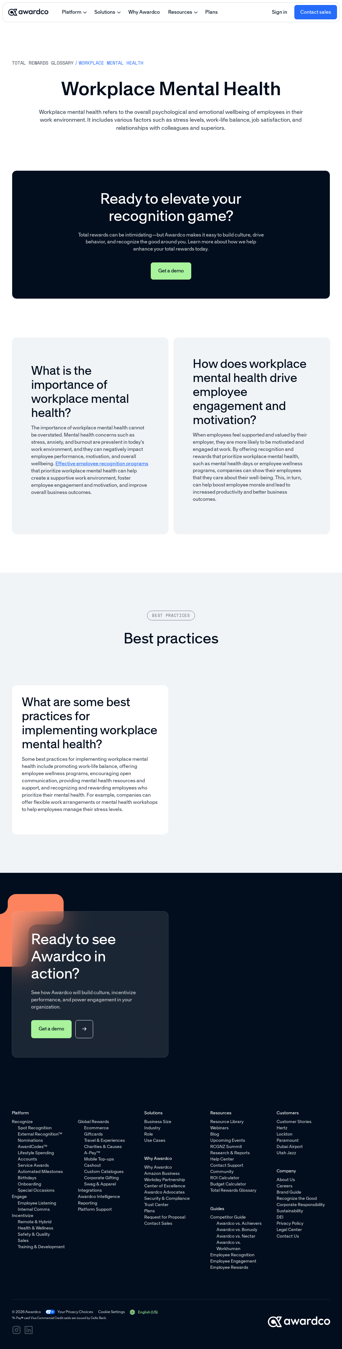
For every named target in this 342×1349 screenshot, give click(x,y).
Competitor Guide (228, 1217)
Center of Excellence (164, 1186)
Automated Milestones (40, 1171)
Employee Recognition (233, 1255)
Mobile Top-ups (99, 1159)
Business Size (157, 1121)
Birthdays (27, 1177)
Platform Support (95, 1209)
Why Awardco (144, 12)
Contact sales (315, 12)
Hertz (282, 1128)
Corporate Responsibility (301, 1204)
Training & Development (41, 1246)
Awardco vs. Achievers (239, 1223)
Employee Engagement (234, 1261)
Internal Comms (34, 1209)
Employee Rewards (230, 1267)
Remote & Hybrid (34, 1221)
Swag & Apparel (100, 1184)
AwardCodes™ (32, 1146)
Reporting (87, 1202)
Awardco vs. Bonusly (236, 1229)
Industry (152, 1128)
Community (222, 1171)
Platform (71, 12)
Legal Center (289, 1229)
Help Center (222, 1159)
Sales (23, 1240)
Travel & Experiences (104, 1140)
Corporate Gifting (101, 1177)
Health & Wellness (35, 1228)
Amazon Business (162, 1173)
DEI (280, 1217)
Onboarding (29, 1184)
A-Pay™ (92, 1153)
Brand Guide (289, 1192)
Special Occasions (36, 1190)
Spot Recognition (35, 1128)
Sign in (279, 12)
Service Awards (33, 1165)
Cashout (92, 1165)
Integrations (90, 1190)
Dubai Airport (290, 1146)
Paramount (288, 1140)
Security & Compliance (167, 1198)
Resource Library (227, 1121)
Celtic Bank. (99, 1318)
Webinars (220, 1128)
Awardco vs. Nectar (235, 1236)
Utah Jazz (286, 1153)
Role (148, 1134)
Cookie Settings (111, 1311)
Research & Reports (230, 1153)
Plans (211, 12)
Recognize (22, 1121)
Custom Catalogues (104, 1171)
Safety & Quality (34, 1234)
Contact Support (227, 1165)
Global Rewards (93, 1121)
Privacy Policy (290, 1223)
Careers (284, 1186)
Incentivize (22, 1215)
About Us (286, 1179)
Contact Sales (158, 1223)
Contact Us (288, 1236)
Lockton (284, 1134)
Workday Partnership (164, 1179)
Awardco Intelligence (99, 1196)
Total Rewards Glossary (234, 1190)
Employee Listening (37, 1202)
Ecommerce (96, 1128)
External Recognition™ (40, 1134)
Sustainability (290, 1211)
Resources (180, 12)
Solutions (104, 12)
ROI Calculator (225, 1177)
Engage (19, 1196)
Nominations (30, 1140)
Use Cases (154, 1140)
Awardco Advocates (164, 1192)
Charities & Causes (103, 1146)
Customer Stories (294, 1121)
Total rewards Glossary (43, 63)
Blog (215, 1134)
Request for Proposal (164, 1217)
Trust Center (156, 1204)
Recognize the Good (297, 1198)
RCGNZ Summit (226, 1146)
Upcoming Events (228, 1140)
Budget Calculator (228, 1184)
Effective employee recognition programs (101, 464)
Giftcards (93, 1134)
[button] (144, 1312)
